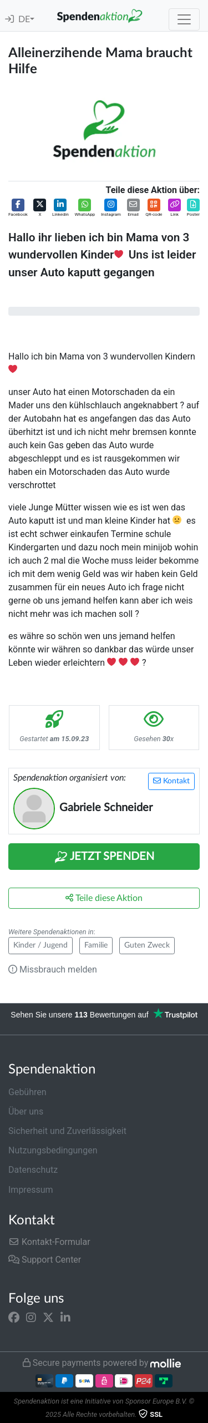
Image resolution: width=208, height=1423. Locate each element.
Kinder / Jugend (40, 945)
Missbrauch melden (52, 969)
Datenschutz (33, 1169)
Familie (96, 945)
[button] (18, 208)
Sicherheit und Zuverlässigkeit (67, 1131)
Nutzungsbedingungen (52, 1150)
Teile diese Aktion (104, 898)
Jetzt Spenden (104, 857)
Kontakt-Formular (49, 1242)
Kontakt (171, 781)
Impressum (30, 1189)
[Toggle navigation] (184, 19)
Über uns (25, 1111)
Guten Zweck (147, 945)
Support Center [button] (44, 1259)
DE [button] (24, 19)
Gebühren (27, 1092)
